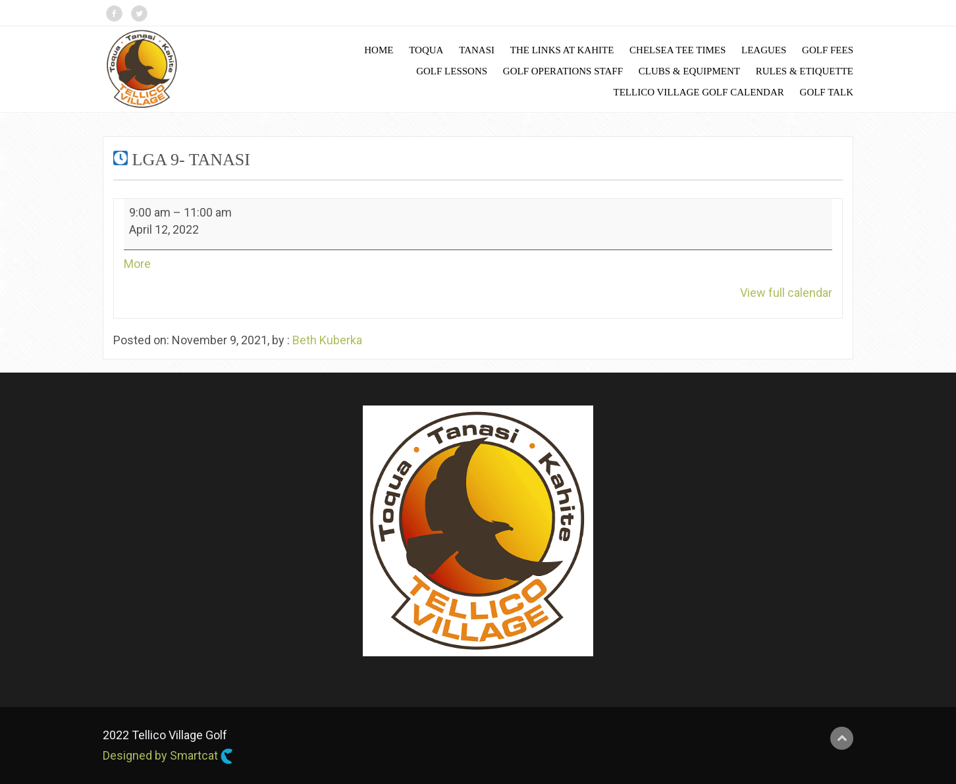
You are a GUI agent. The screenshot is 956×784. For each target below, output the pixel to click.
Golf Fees (827, 50)
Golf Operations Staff (563, 71)
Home (378, 50)
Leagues (763, 50)
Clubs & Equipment (689, 71)
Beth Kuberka (327, 340)
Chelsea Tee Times (677, 50)
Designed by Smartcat (168, 756)
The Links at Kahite (562, 50)
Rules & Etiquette (804, 71)
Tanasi (476, 50)
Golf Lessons (451, 71)
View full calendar (786, 293)
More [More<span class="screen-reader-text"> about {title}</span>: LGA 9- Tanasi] (137, 264)
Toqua (426, 50)
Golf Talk (826, 92)
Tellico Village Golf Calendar (699, 92)
